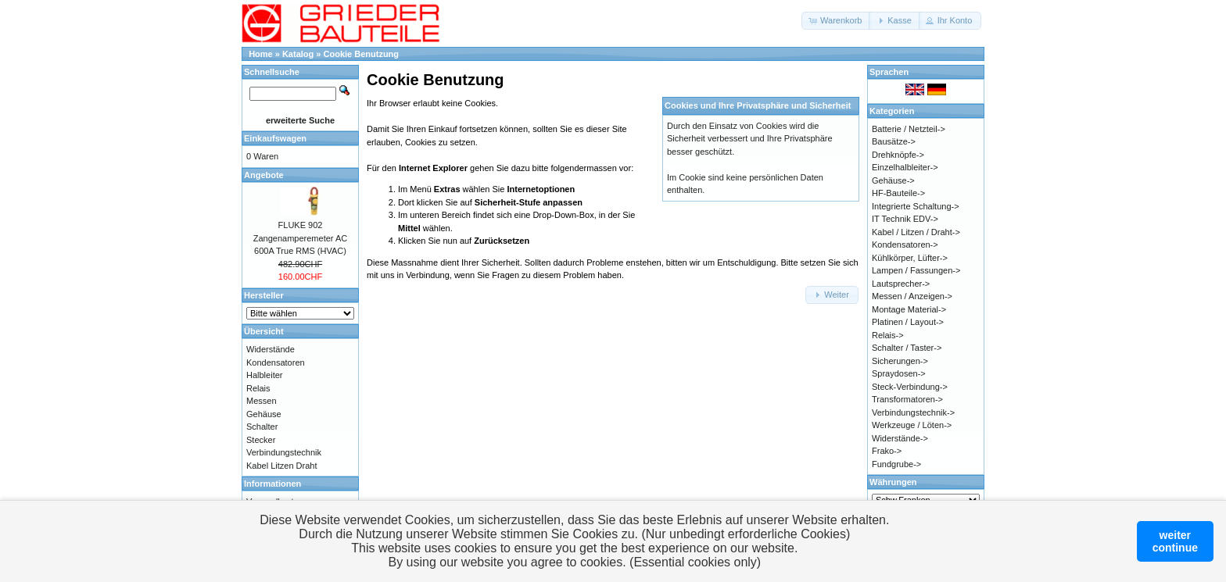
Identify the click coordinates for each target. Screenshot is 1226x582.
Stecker (260, 440)
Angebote (264, 175)
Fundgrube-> (896, 464)
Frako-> (887, 450)
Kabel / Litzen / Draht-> (916, 232)
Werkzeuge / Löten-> (912, 425)
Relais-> (888, 335)
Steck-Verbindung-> (910, 386)
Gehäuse (263, 414)
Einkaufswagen (275, 138)
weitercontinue (1175, 541)
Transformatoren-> (907, 399)
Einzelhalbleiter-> (905, 167)
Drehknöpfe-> (898, 154)
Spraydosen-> (899, 373)
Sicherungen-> (900, 361)
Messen (261, 400)
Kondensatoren (275, 362)
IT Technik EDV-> (905, 218)
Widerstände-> (900, 438)
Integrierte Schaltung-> (915, 206)
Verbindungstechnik (283, 452)
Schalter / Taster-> (906, 347)
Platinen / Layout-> (908, 322)
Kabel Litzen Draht (281, 465)
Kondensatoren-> (905, 244)
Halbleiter (264, 375)
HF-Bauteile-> (898, 193)
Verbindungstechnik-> (913, 412)
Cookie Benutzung (362, 54)
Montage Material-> (909, 309)
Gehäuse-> (893, 180)
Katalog (298, 54)
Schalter (262, 426)
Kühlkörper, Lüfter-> (910, 257)
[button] (836, 21)
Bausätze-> (894, 141)
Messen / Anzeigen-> (912, 296)
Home (261, 54)
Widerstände (270, 349)
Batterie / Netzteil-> (908, 129)
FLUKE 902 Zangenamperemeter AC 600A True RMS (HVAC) (300, 237)
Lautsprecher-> (901, 283)
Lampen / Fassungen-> (916, 270)
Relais (258, 388)
